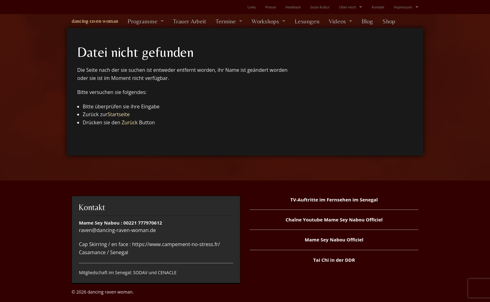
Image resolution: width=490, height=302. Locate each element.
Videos (337, 21)
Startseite (119, 114)
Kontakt (378, 7)
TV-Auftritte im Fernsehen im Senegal (334, 199)
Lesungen (307, 21)
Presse (270, 7)
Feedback (293, 7)
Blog (367, 21)
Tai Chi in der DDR (334, 260)
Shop (388, 21)
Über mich (347, 7)
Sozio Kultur (320, 7)
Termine (226, 21)
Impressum (403, 7)
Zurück (130, 122)
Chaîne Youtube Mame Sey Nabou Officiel (334, 219)
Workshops (265, 21)
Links (252, 7)
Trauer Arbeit (189, 21)
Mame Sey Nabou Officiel (334, 239)
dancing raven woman (95, 21)
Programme (143, 21)
